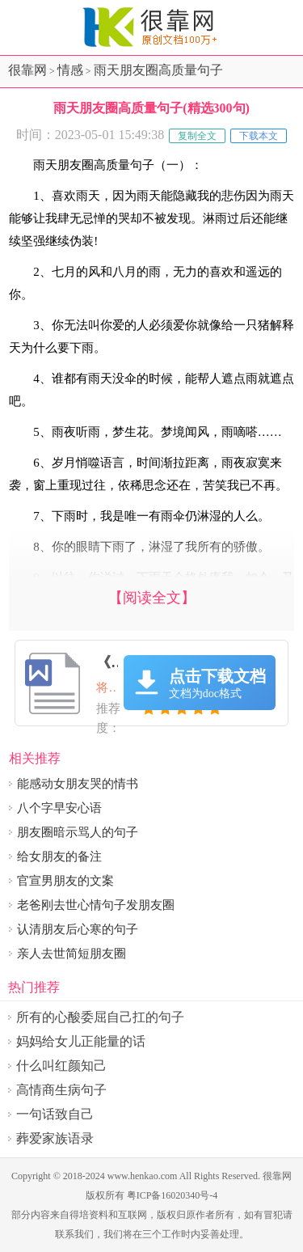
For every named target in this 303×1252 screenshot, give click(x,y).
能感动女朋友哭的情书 (77, 783)
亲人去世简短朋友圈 (71, 953)
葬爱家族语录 (55, 1138)
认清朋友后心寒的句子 (77, 929)
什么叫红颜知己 (61, 1065)
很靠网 (27, 70)
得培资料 (88, 1214)
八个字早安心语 (59, 808)
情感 (70, 70)
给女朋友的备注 (59, 856)
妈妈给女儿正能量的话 (80, 1041)
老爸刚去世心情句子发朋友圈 (96, 905)
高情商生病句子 (61, 1090)
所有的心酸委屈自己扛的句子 (100, 1017)
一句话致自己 (55, 1114)
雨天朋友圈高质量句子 (158, 70)
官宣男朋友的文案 (65, 880)
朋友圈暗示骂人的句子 (77, 832)
